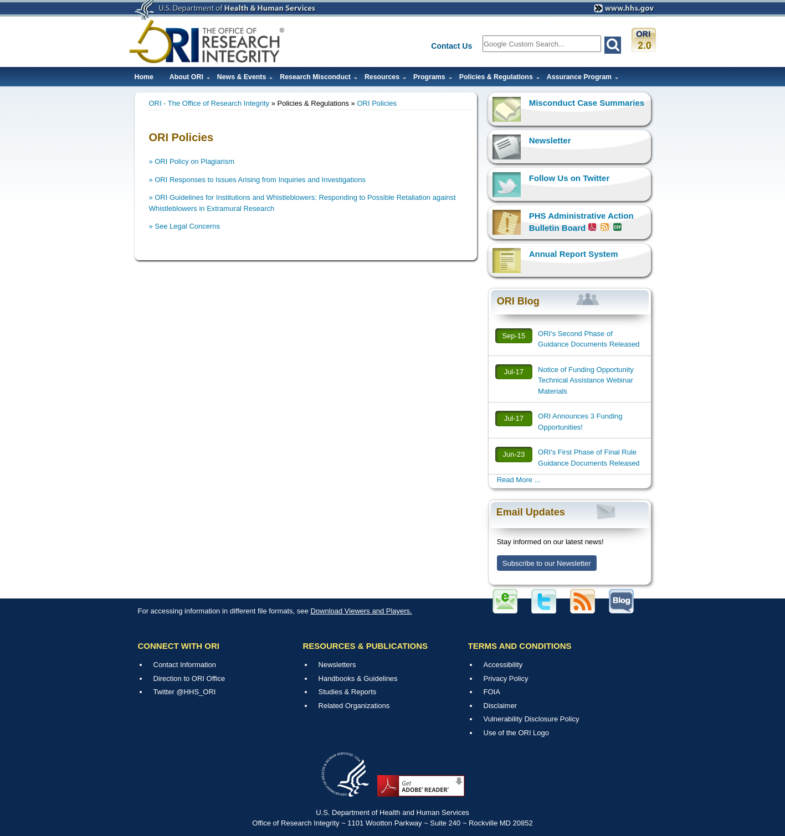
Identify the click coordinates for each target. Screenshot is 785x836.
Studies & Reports (348, 692)
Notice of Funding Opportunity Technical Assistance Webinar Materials (586, 380)
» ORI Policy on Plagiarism (191, 161)
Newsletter (550, 140)
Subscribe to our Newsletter (546, 563)
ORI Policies (377, 103)
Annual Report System (573, 254)
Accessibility (503, 664)
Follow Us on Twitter (569, 178)
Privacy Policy (506, 678)
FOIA (492, 692)
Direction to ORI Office (189, 678)
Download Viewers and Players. (361, 611)
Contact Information (184, 664)
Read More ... (519, 480)
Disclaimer (500, 705)
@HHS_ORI (196, 692)
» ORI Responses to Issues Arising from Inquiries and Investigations (257, 180)
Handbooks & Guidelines (358, 678)
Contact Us (451, 46)
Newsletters (337, 664)
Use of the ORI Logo (517, 733)
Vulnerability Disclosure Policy (531, 719)
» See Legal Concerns (184, 226)
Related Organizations (354, 705)
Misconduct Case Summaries (586, 102)
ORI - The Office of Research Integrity (208, 103)
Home (144, 77)
